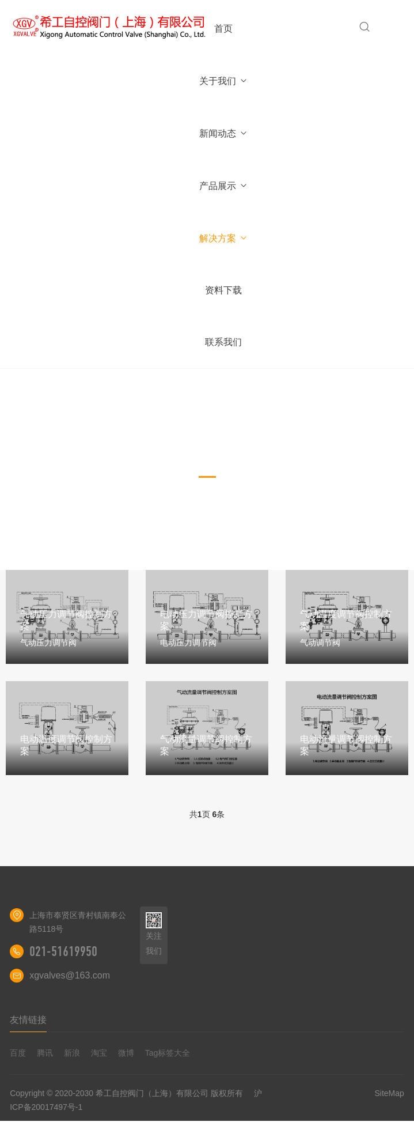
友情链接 (28, 1020)
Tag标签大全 (168, 1052)
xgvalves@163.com (69, 975)
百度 (18, 1052)
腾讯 (45, 1052)
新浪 (72, 1052)
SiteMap (389, 1093)
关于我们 (223, 81)
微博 (126, 1052)
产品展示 (223, 186)
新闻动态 (223, 133)
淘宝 (99, 1052)
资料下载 (223, 290)
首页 (223, 28)
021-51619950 (63, 951)
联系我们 (223, 342)
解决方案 (223, 238)
